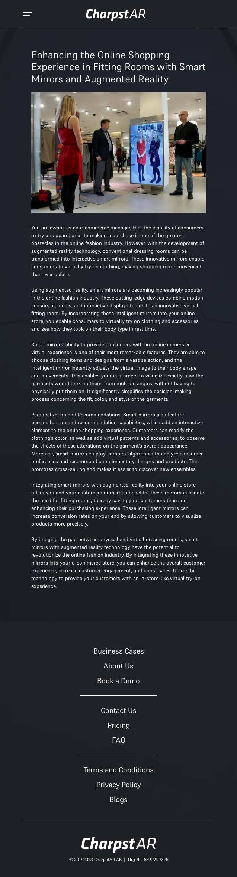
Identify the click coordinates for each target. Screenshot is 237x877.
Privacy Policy (118, 784)
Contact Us (119, 710)
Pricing (119, 725)
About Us (118, 666)
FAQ (118, 740)
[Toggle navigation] (27, 14)
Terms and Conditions (119, 770)
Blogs (118, 799)
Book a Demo (118, 680)
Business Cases (118, 651)
